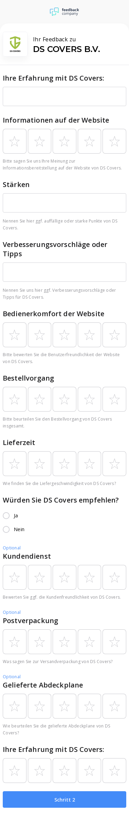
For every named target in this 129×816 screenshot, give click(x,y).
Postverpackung (30, 620)
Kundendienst (27, 556)
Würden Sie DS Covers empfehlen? (61, 500)
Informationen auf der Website (56, 120)
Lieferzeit (19, 442)
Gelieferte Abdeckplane (43, 685)
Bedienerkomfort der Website (53, 313)
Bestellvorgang (28, 378)
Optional (12, 548)
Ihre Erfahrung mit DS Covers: (53, 78)
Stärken (16, 184)
